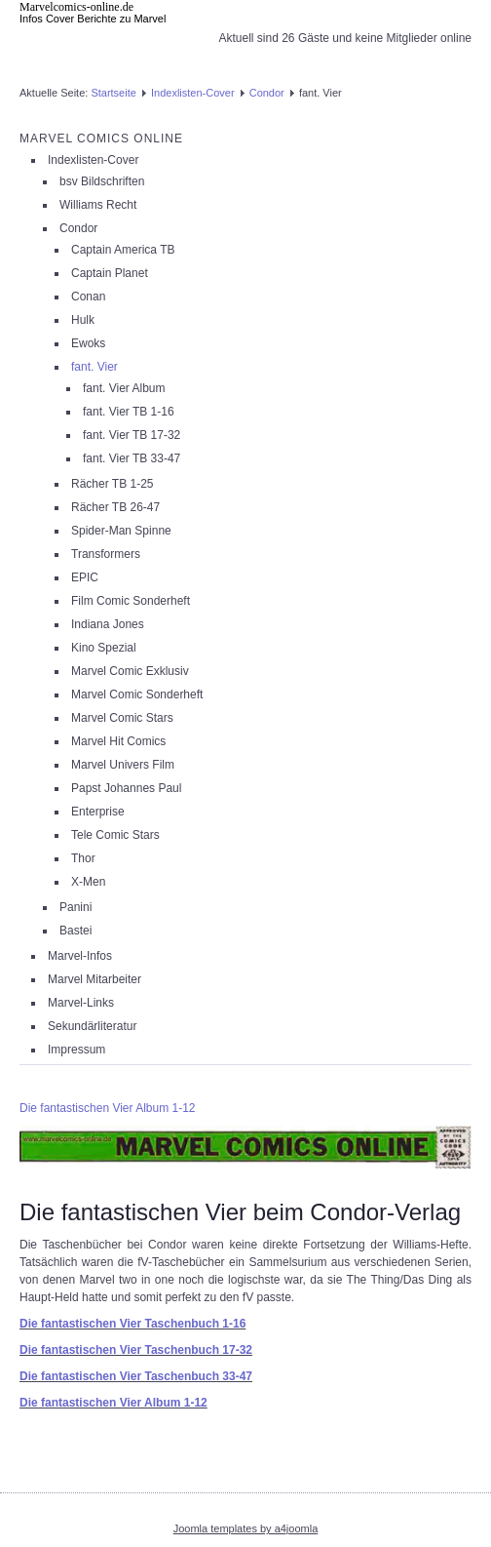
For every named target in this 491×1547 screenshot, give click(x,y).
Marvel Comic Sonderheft (137, 694)
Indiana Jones (107, 624)
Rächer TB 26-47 (115, 507)
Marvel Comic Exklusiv (130, 671)
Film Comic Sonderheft (130, 601)
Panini (75, 907)
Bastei (75, 930)
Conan (88, 296)
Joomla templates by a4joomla (246, 1528)
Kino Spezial (103, 647)
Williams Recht (97, 205)
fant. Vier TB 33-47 (131, 458)
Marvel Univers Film (122, 765)
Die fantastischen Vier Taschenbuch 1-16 (132, 1323)
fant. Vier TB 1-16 (128, 411)
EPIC (84, 577)
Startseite (113, 93)
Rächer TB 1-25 (112, 484)
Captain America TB (123, 250)
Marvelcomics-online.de (76, 7)
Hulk (82, 320)
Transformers (105, 554)
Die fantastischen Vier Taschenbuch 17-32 (135, 1350)
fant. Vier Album (124, 388)
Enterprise (98, 811)
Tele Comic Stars (115, 835)
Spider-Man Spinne (121, 530)
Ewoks (88, 343)
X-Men (88, 882)
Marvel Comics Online (101, 138)
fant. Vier (94, 367)
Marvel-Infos (80, 956)
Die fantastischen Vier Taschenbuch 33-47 (135, 1376)
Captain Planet (109, 273)
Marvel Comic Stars (122, 718)
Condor (266, 93)
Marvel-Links (81, 1003)
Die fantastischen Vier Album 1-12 (107, 1108)
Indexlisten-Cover (193, 93)
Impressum (76, 1049)
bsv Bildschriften (101, 181)
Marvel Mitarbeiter (94, 979)
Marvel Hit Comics (118, 741)
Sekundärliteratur (92, 1026)
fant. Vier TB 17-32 (131, 435)
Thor (83, 858)
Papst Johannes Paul (126, 788)
